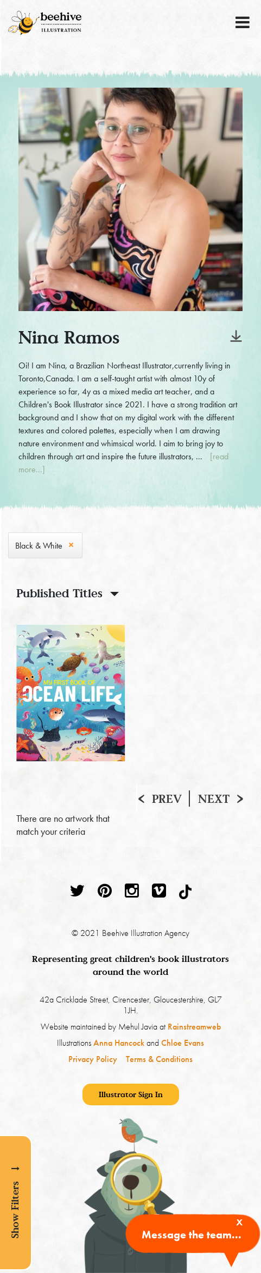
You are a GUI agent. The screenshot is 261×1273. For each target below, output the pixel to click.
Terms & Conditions (159, 1059)
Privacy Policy (92, 1059)
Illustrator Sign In (131, 1094)
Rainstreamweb (194, 1026)
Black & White (38, 545)
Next (214, 798)
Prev (167, 798)
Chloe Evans (182, 1042)
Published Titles (59, 593)
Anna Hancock (118, 1042)
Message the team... (191, 1235)
